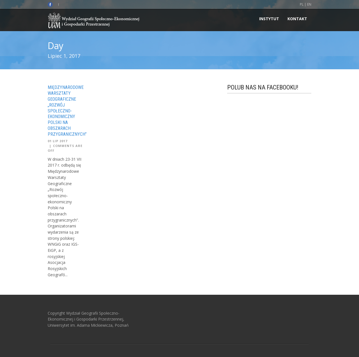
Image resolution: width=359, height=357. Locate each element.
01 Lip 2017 (57, 141)
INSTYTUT (269, 18)
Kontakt (297, 18)
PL (301, 4)
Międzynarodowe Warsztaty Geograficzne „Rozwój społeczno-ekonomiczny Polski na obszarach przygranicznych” (67, 111)
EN (309, 4)
